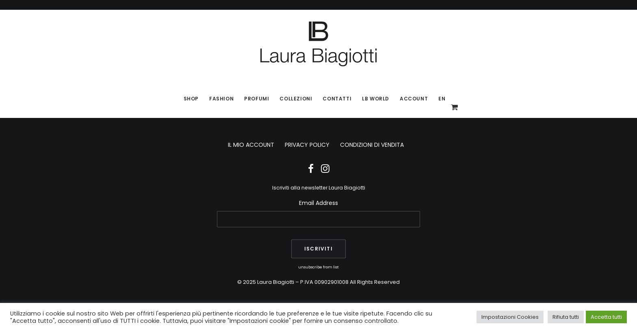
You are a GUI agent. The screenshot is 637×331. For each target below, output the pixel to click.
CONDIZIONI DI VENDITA (372, 145)
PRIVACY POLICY (307, 145)
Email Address (318, 203)
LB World (375, 98)
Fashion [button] (221, 98)
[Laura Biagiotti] (318, 44)
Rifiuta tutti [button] (565, 317)
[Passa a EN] (439, 99)
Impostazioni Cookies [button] (510, 317)
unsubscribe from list (318, 267)
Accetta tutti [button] (606, 317)
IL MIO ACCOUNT (251, 145)
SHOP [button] (191, 98)
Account (414, 98)
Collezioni (296, 98)
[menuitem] (191, 99)
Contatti (337, 98)
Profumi (256, 98)
